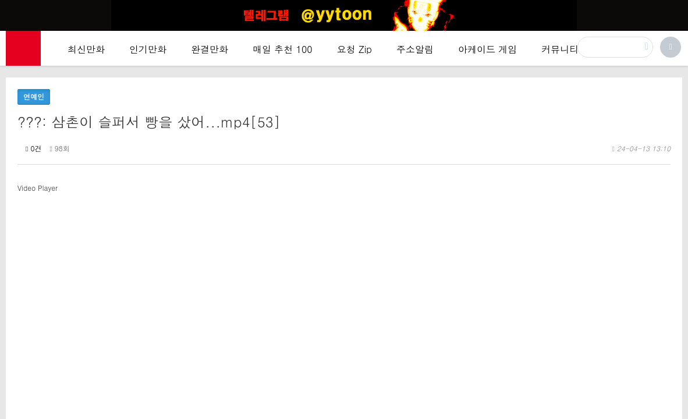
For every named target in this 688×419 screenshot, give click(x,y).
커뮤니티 (560, 49)
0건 (33, 148)
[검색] (615, 47)
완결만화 (209, 49)
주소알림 (415, 49)
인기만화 (147, 49)
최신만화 (86, 49)
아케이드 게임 (487, 49)
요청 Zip (354, 49)
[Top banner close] (674, 12)
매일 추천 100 (283, 49)
